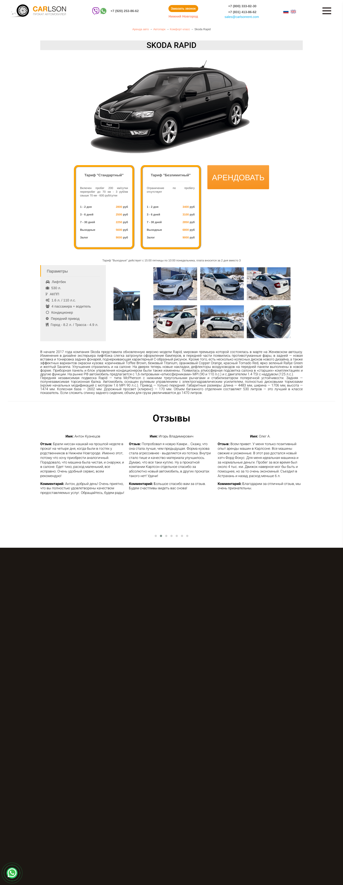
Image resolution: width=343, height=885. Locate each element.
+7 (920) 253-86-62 (124, 11)
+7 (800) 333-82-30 (242, 6)
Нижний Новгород (183, 16)
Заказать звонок (183, 8)
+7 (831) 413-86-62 (242, 12)
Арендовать (238, 177)
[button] (155, 536)
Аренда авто (140, 29)
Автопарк (159, 29)
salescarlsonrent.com (242, 17)
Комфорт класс (180, 29)
